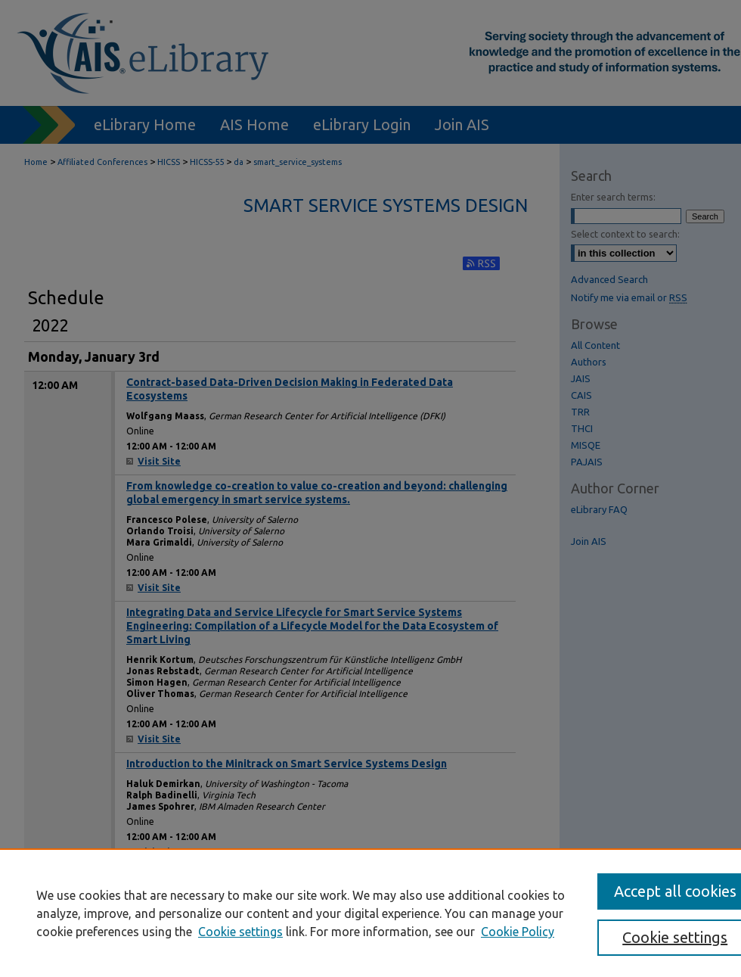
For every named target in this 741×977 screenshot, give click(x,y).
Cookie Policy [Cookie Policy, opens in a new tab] (517, 931)
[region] (370, 912)
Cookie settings (240, 931)
